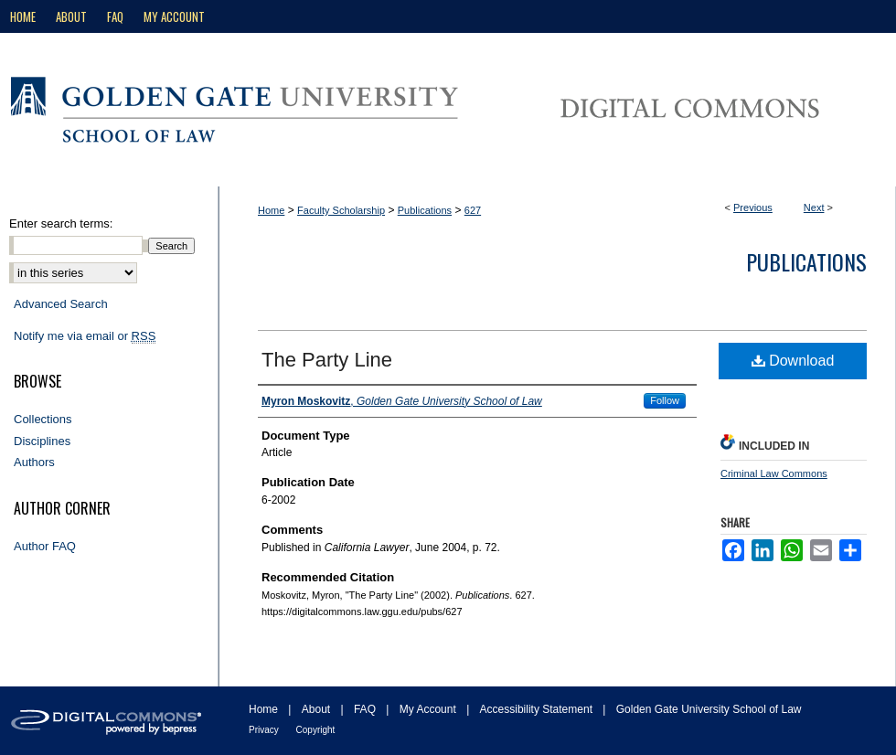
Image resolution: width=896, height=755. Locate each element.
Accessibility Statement (538, 709)
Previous (753, 207)
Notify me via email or (84, 336)
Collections (43, 419)
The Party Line (326, 359)
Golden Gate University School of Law (709, 709)
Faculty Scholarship (341, 210)
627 (472, 210)
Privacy (265, 730)
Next (814, 207)
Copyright (316, 730)
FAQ (366, 709)
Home (271, 210)
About (318, 709)
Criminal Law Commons (773, 473)
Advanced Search (61, 304)
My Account (429, 709)
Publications (425, 210)
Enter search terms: (60, 223)
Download (793, 360)
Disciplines (42, 441)
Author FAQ (45, 546)
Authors (34, 462)
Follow (664, 400)
